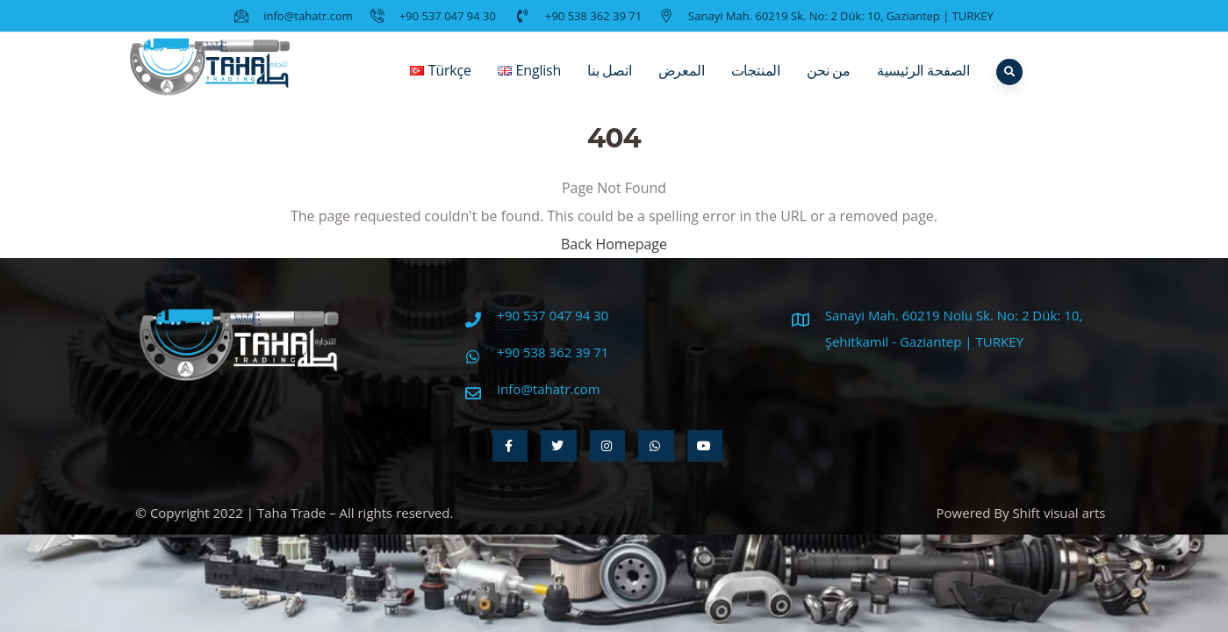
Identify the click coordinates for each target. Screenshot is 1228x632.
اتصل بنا (609, 83)
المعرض (681, 83)
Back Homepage (614, 244)
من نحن (829, 83)
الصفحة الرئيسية (923, 83)
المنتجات (755, 83)
